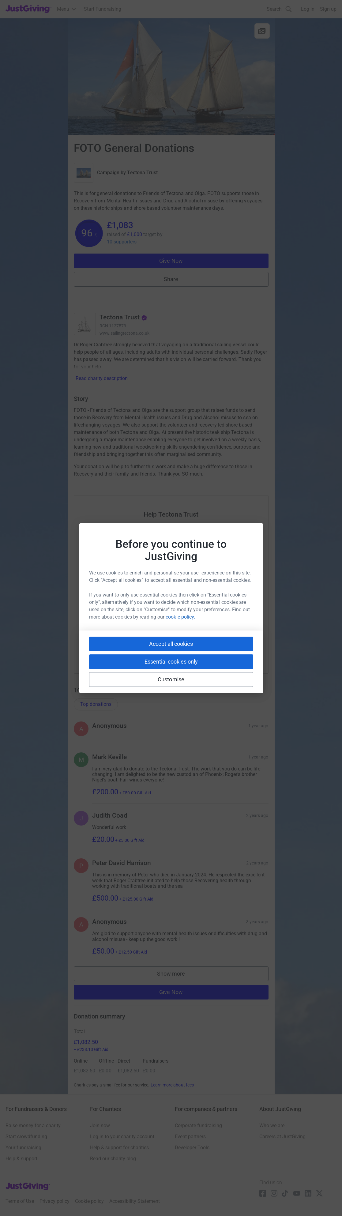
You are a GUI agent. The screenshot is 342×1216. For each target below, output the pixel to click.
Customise (171, 679)
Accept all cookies (171, 644)
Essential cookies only (171, 661)
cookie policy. (180, 617)
